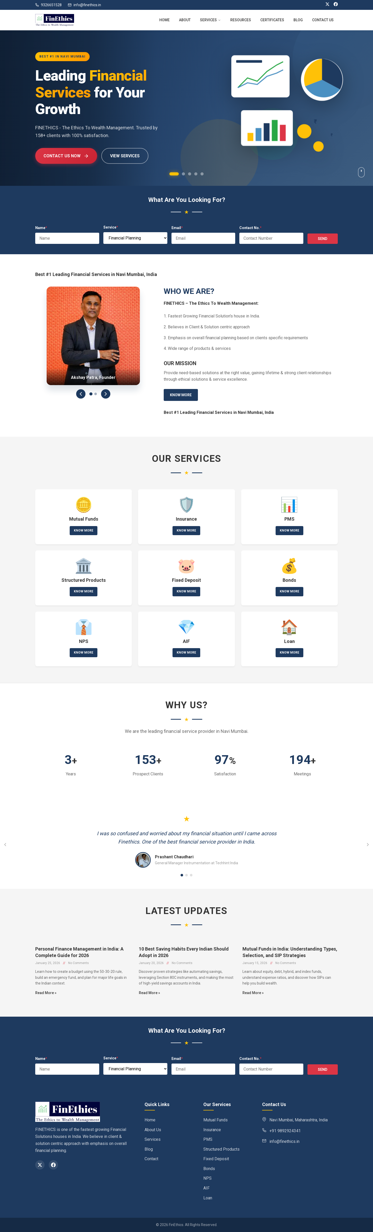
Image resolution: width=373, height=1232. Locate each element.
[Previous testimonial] (5, 844)
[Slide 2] (95, 394)
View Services (125, 155)
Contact (151, 1158)
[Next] (105, 394)
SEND (322, 239)
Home (150, 1119)
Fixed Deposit (216, 1158)
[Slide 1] (90, 393)
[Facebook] (336, 5)
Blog (149, 1149)
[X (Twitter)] (327, 5)
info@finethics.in (84, 5)
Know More (181, 395)
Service (110, 227)
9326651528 (48, 5)
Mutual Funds (215, 1119)
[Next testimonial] (368, 844)
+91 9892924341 (285, 1130)
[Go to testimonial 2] (186, 875)
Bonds (209, 1168)
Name (41, 228)
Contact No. (250, 228)
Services (153, 1139)
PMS (207, 1139)
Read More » (45, 1014)
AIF (206, 1188)
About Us (153, 1129)
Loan (207, 1197)
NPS (207, 1178)
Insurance (212, 1129)
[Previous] (80, 394)
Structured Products (221, 1149)
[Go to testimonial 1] (182, 875)
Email (177, 228)
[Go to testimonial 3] (191, 875)
